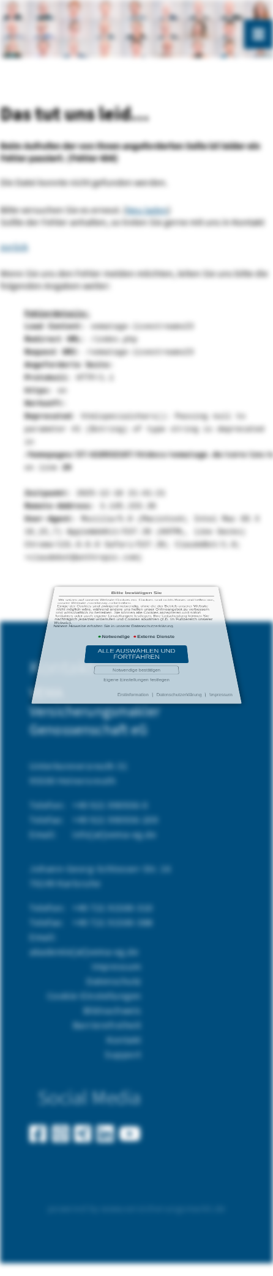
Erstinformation (133, 654)
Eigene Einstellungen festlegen (136, 649)
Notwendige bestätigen (137, 647)
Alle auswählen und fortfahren (137, 642)
